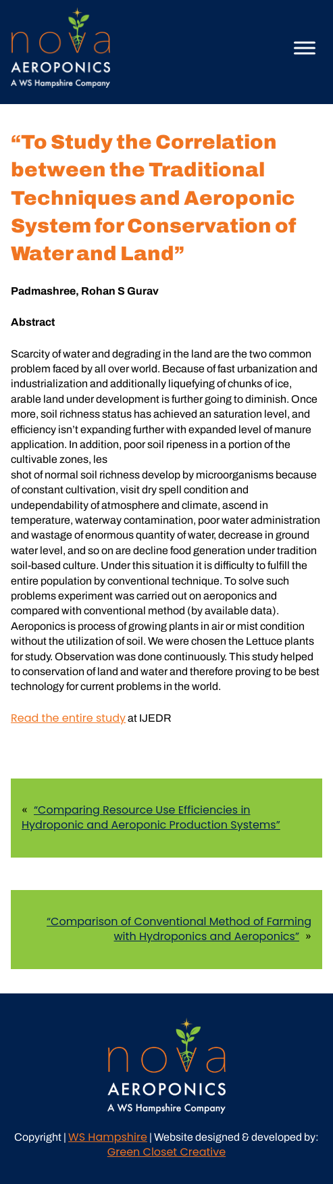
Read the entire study (68, 718)
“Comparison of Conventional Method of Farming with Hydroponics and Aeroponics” (179, 929)
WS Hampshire (107, 1137)
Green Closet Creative (166, 1152)
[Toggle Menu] (304, 47)
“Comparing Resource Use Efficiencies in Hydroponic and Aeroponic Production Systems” (151, 817)
